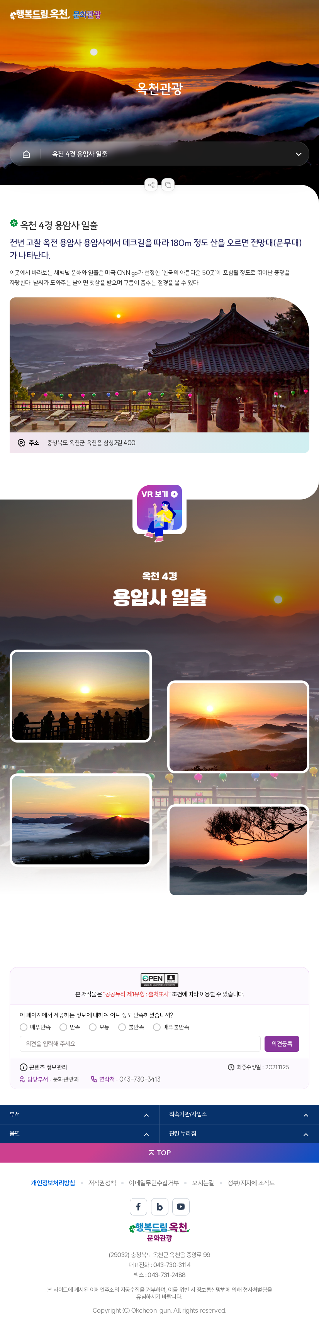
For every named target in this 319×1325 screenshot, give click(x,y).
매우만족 (40, 1027)
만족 (75, 1027)
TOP (164, 1153)
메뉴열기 (303, 14)
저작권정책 (102, 1183)
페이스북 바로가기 (138, 1206)
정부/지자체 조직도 (251, 1183)
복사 (168, 184)
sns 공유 (151, 184)
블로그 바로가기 (159, 1206)
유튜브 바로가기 (181, 1206)
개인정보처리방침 (53, 1183)
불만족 (136, 1027)
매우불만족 (176, 1027)
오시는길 (203, 1183)
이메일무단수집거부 (154, 1183)
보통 (104, 1027)
